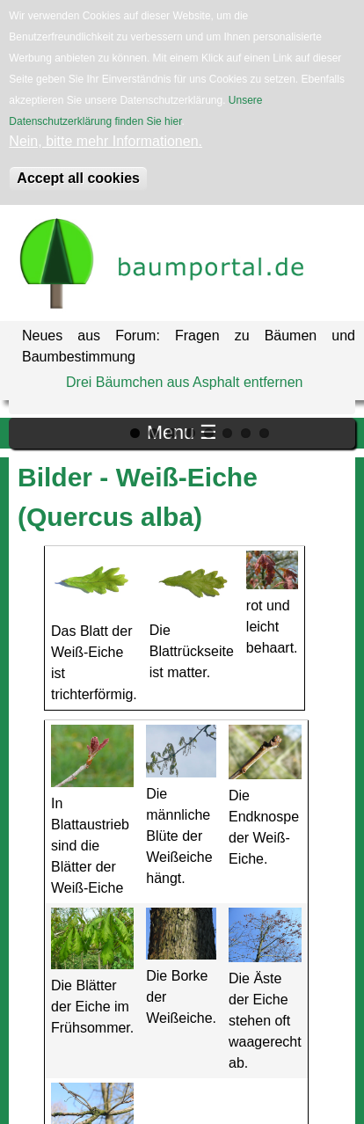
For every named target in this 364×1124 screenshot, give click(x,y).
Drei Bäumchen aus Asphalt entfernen (184, 382)
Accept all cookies (78, 178)
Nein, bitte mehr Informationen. (105, 141)
